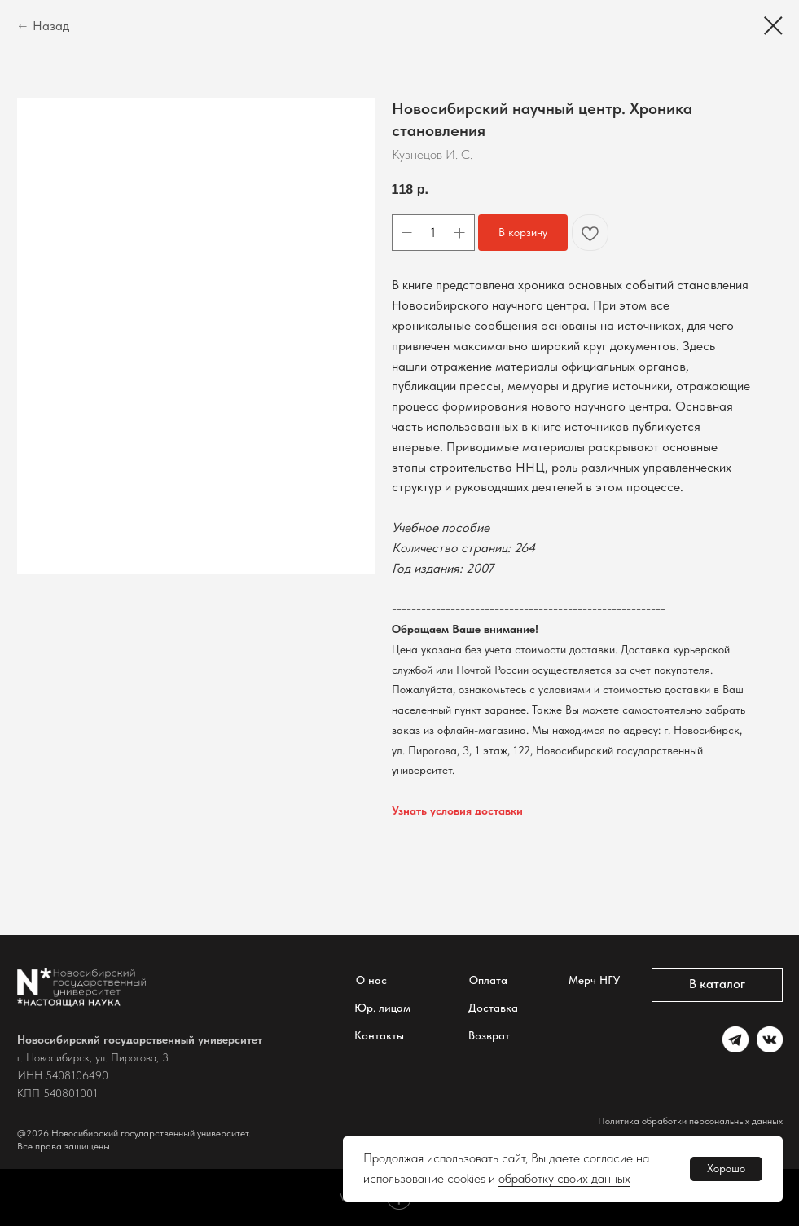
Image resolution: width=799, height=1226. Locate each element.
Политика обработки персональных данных (690, 1121)
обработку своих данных (564, 1178)
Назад (51, 25)
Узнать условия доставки (457, 810)
